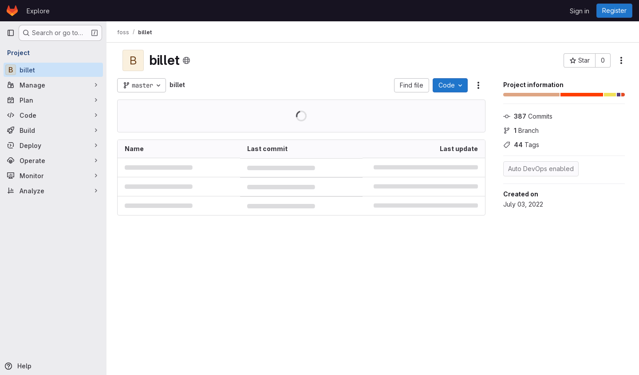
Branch (521, 130)
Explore (38, 11)
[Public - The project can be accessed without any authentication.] (186, 60)
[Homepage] (12, 11)
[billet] (53, 70)
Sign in (579, 11)
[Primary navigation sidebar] (11, 33)
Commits (527, 116)
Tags (521, 144)
